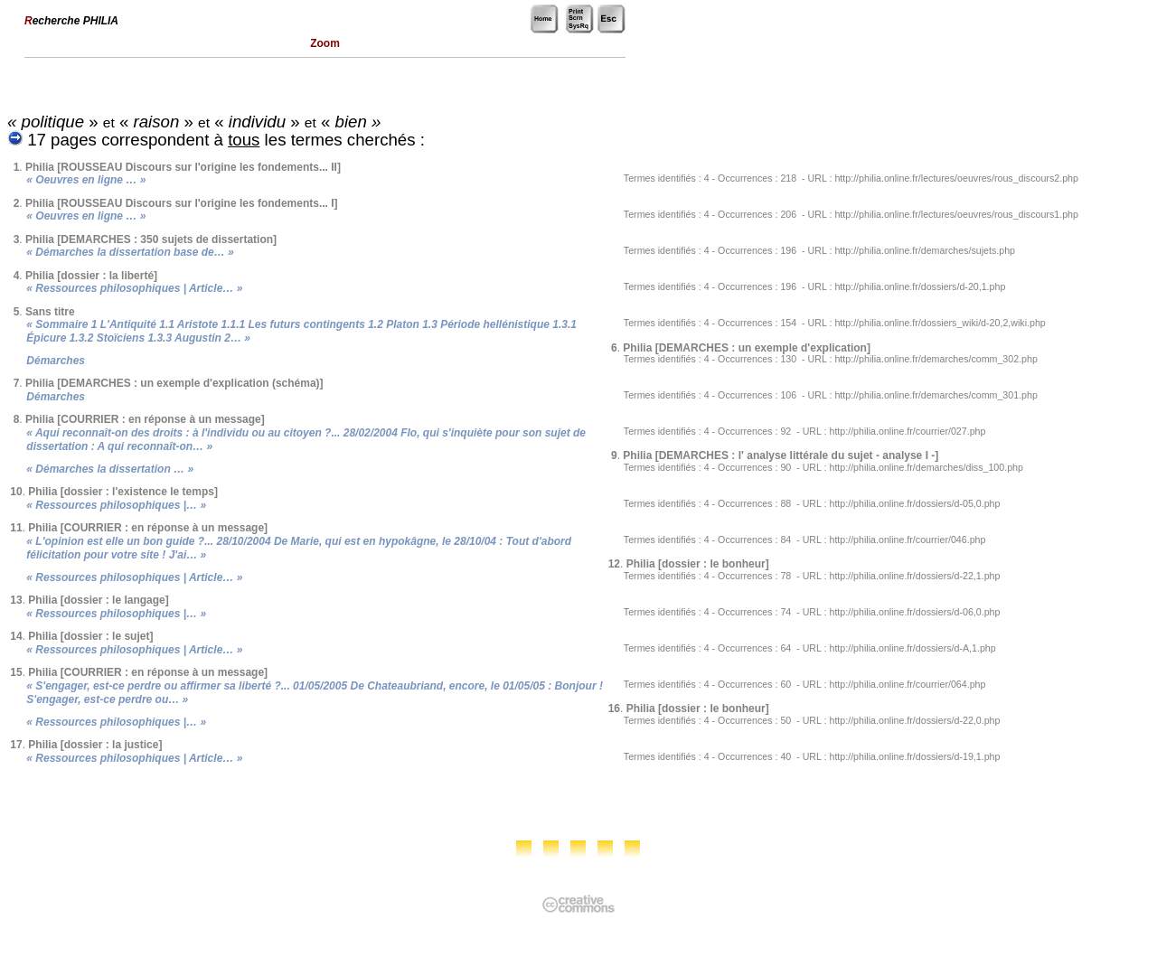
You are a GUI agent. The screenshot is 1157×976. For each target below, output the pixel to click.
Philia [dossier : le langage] (98, 600)
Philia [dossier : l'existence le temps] (123, 491)
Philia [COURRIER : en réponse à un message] (145, 419)
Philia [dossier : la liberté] (91, 275)
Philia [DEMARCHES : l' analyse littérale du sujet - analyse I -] (780, 455)
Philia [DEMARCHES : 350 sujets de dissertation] (151, 239)
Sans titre (50, 311)
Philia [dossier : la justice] (95, 744)
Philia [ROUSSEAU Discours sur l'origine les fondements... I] (181, 203)
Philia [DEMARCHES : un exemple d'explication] (746, 348)
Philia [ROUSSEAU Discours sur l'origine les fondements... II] (183, 167)
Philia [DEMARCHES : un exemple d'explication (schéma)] (174, 383)
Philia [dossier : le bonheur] (697, 564)
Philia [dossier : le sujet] (90, 636)
